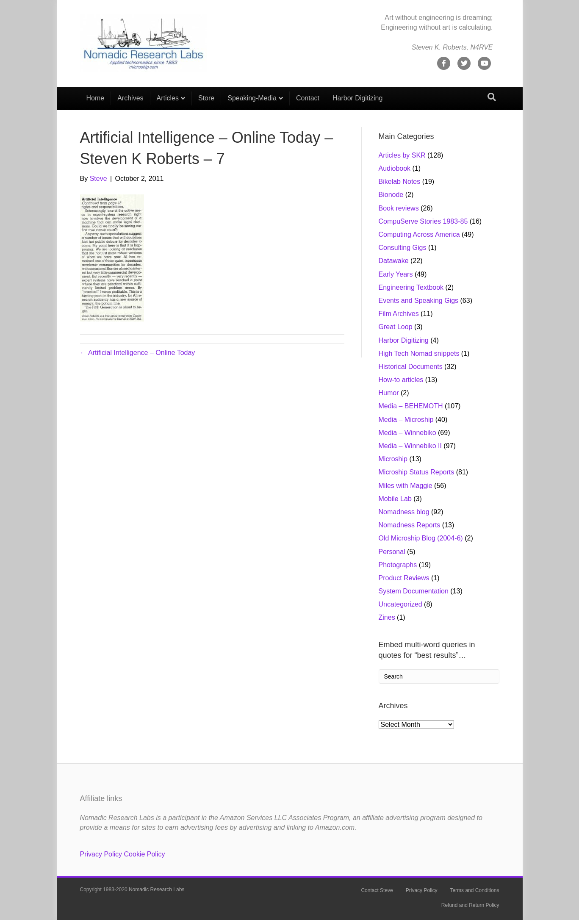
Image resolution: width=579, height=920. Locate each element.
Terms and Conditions (474, 890)
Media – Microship (406, 419)
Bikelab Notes (400, 181)
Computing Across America (419, 234)
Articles (168, 98)
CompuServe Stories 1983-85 (423, 221)
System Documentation (414, 591)
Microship (393, 459)
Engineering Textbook (411, 287)
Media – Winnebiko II (410, 445)
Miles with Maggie (405, 485)
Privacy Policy (101, 854)
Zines (387, 617)
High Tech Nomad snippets (419, 353)
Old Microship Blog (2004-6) (421, 538)
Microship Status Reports (416, 472)
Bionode (391, 194)
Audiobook (395, 168)
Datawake (394, 260)
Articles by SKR (402, 155)
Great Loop (396, 326)
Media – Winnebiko (407, 432)
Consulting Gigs (403, 247)
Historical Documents (411, 366)
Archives (130, 98)
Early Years (396, 274)
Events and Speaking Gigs (419, 300)
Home (95, 98)
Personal (392, 551)
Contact (307, 98)
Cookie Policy (144, 854)
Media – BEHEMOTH (411, 406)
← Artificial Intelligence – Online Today (137, 352)
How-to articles (401, 379)
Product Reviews (404, 578)
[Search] (491, 97)
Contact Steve (377, 890)
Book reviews (399, 208)
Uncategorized (400, 604)
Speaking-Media (252, 98)
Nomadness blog (404, 511)
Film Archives (399, 313)
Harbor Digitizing (357, 98)
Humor (389, 392)
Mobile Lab (395, 498)
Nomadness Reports (409, 525)
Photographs (398, 564)
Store (206, 98)
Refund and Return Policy (470, 905)
